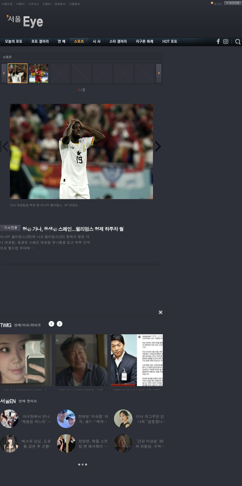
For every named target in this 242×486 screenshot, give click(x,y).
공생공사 (60, 4)
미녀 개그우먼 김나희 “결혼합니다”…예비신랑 (150, 421)
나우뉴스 (33, 4)
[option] (26, 359)
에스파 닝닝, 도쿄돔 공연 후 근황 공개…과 (36, 446)
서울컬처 (74, 4)
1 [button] (79, 465)
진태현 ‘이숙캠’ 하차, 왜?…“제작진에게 (93, 421)
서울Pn (20, 4)
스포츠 (7, 57)
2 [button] (83, 465)
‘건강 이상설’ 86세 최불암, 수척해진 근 (150, 446)
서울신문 (7, 4)
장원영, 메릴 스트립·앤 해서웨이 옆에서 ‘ (93, 446)
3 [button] (86, 465)
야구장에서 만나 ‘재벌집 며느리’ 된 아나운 (36, 421)
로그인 (218, 4)
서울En (46, 4)
